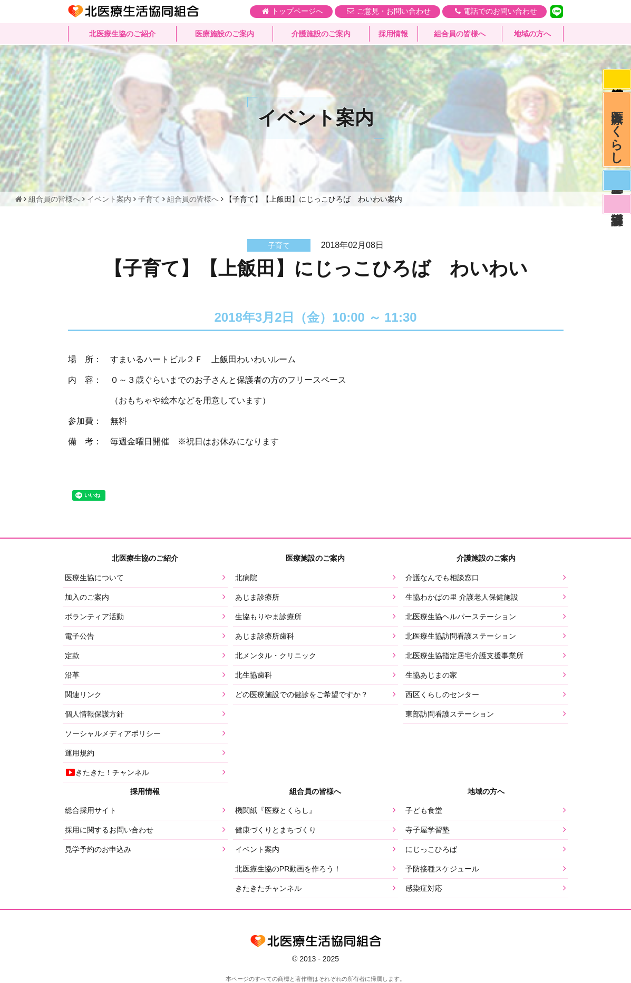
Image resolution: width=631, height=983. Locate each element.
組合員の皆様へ (460, 34)
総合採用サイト (91, 810)
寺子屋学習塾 (427, 830)
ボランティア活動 (94, 616)
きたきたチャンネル (268, 888)
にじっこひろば (431, 849)
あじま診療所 (257, 597)
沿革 (72, 675)
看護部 (616, 211)
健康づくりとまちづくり (275, 830)
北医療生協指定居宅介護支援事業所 (464, 655)
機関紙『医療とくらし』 (275, 810)
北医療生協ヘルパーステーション (460, 616)
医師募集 (616, 186)
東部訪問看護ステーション (449, 714)
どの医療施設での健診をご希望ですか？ (301, 694)
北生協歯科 (253, 675)
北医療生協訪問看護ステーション (460, 636)
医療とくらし (616, 133)
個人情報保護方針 (94, 714)
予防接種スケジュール (442, 869)
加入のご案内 (87, 597)
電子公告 (79, 636)
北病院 (246, 577)
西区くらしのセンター (442, 694)
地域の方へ (532, 34)
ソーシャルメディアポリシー (113, 733)
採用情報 (393, 34)
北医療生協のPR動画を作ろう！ (288, 869)
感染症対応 (616, 80)
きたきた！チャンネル (107, 772)
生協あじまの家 (431, 675)
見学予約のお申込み (98, 849)
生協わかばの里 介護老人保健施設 (461, 597)
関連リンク (83, 694)
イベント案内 (257, 849)
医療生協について (94, 577)
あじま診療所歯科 (264, 636)
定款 (72, 655)
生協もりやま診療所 (268, 616)
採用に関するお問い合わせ (109, 830)
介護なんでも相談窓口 (442, 577)
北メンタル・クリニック (275, 655)
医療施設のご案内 (224, 34)
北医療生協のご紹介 (122, 34)
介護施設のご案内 (321, 34)
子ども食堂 (423, 810)
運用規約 (79, 753)
